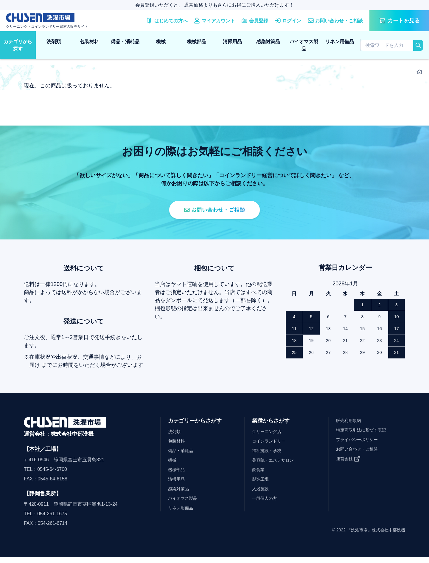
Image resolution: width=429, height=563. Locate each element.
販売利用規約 (350, 426)
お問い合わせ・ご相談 (360, 454)
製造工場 (261, 485)
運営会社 (345, 464)
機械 (161, 41)
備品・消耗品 (125, 41)
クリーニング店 (268, 437)
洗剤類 (53, 41)
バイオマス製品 (304, 45)
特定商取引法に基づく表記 (364, 435)
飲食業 (259, 475)
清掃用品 (232, 41)
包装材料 (89, 41)
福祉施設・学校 (268, 456)
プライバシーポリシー (360, 445)
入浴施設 (261, 494)
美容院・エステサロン (276, 465)
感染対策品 (268, 41)
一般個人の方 (266, 504)
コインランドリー (271, 446)
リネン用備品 (339, 41)
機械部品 (196, 41)
